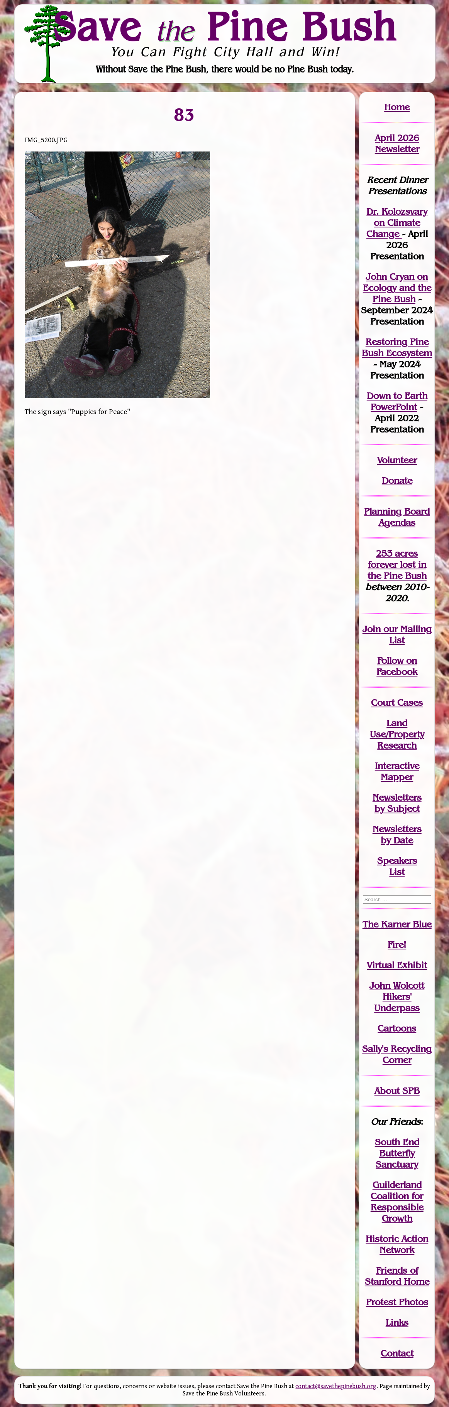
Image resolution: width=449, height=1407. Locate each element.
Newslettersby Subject (397, 803)
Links (397, 1322)
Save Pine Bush (225, 26)
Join (372, 628)
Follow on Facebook (396, 666)
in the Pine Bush (397, 570)
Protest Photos (397, 1302)
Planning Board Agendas (397, 517)
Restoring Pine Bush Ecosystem (397, 347)
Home (397, 107)
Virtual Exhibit (397, 965)
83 (185, 114)
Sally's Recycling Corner (397, 1054)
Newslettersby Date (397, 834)
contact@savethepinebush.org (335, 1386)
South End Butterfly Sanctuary (397, 1153)
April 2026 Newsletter (397, 143)
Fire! (397, 944)
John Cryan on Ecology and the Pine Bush (397, 288)
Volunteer (397, 460)
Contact (397, 1353)
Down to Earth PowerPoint (397, 401)
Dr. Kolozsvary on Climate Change (397, 222)
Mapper (397, 777)
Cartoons (397, 1028)
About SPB (397, 1090)
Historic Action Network (397, 1244)
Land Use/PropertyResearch (397, 734)
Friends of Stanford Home (397, 1276)
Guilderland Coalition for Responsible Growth (397, 1201)
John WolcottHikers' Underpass (396, 996)
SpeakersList (397, 866)
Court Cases (397, 702)
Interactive (397, 765)
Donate (397, 480)
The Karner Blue (397, 924)
